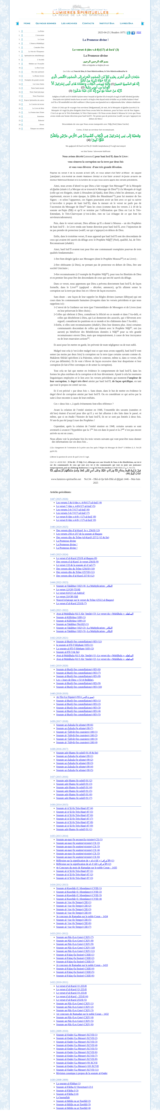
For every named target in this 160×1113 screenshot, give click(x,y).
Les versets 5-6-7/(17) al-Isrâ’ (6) (73, 509)
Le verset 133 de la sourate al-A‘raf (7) (75, 565)
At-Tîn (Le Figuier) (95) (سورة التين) (75, 697)
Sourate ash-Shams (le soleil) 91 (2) (74, 780)
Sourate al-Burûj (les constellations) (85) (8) (78, 676)
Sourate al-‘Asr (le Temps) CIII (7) (73, 927)
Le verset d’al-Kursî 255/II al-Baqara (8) (76, 558)
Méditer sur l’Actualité (36, 64)
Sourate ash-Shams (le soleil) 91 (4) (74, 787)
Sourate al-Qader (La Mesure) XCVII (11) (77, 1069)
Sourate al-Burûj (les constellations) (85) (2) (78, 704)
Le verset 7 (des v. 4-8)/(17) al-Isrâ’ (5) (75, 506)
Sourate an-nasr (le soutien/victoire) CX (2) (78, 843)
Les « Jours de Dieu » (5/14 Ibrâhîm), (75, 680)
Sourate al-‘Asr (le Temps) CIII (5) (73, 920)
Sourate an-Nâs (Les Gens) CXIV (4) (74, 1017)
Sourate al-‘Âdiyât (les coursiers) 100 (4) (76, 742)
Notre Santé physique (37, 92)
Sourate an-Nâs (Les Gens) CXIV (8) (74, 940)
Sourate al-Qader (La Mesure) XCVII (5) (76, 1048)
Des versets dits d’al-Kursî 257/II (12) (75, 575)
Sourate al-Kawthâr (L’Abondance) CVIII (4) (79, 899)
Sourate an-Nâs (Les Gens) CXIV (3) (74, 1010)
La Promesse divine (66, 541)
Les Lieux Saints (38, 84)
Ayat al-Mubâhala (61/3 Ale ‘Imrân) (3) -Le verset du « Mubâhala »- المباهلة (94, 613)
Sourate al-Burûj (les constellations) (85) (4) (78, 711)
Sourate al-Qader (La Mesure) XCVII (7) (76, 1055)
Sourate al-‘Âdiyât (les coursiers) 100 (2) (76, 735)
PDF (139, 32)
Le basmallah (63, 1097)
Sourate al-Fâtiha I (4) (67, 1094)
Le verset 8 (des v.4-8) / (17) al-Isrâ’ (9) (76, 520)
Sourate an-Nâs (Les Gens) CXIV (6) (74, 1024)
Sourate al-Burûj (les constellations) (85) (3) (78, 707)
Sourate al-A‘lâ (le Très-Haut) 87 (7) (74, 818)
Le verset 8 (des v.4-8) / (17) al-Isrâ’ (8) (76, 516)
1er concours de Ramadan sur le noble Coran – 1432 (82, 1014)
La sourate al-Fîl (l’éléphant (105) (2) (75, 648)
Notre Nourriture (38, 96)
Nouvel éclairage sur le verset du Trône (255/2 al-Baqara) (85, 600)
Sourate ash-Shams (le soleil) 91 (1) (74, 829)
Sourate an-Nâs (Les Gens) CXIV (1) (74, 1003)
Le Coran (41, 39)
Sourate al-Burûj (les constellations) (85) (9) (78, 683)
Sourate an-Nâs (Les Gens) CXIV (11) (75, 951)
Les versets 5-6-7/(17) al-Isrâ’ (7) (73, 513)
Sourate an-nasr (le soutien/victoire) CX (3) (78, 846)
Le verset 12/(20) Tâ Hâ (68, 589)
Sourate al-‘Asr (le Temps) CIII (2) (73, 905)
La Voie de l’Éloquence (36, 51)
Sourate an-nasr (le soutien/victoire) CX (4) (78, 850)
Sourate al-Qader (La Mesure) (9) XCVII (76, 1062)
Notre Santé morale (37, 88)
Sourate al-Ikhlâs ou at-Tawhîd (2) (73, 1101)
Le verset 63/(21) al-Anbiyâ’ (70, 593)
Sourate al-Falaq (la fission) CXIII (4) (75, 968)
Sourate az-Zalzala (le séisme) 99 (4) (74, 766)
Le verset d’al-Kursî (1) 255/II (71, 986)
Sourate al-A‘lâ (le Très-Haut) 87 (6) (74, 815)
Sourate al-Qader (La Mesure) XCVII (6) (76, 1052)
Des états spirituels (38, 72)
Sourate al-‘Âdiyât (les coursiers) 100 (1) (76, 732)
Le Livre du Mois (38, 108)
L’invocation (40, 35)
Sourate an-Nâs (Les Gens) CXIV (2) (74, 1007)
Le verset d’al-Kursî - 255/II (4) (72, 996)
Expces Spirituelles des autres (34, 100)
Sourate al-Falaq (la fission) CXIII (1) (75, 954)
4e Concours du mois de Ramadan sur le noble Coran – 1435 (86, 867)
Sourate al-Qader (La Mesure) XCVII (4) (76, 1045)
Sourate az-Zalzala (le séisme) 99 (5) (74, 770)
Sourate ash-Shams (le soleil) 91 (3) (74, 784)
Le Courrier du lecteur (36, 104)
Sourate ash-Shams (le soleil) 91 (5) (74, 791)
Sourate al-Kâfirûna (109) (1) (71, 617)
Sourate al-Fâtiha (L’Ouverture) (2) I (74, 1087)
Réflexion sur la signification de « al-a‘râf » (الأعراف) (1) (85, 860)
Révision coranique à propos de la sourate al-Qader (81, 1073)
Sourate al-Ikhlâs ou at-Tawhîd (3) (73, 1104)
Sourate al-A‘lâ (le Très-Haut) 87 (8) (74, 822)
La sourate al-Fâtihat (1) (68, 1083)
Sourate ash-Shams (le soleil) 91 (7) (74, 798)
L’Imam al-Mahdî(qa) (37, 43)
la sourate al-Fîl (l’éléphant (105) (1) (74, 645)
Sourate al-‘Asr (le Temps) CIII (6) (73, 923)
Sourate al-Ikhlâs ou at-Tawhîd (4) (73, 1108)
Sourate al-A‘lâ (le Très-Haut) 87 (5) (74, 811)
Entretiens (40, 116)
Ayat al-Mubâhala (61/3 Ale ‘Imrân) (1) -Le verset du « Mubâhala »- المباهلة (94, 655)
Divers (42, 124)
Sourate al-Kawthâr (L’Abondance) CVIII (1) (79, 888)
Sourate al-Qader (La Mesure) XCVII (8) (76, 1059)
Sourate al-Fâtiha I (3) (67, 1090)
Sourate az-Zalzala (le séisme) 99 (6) (74, 725)
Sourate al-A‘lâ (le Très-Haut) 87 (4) (74, 808)
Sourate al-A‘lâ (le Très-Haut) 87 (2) (74, 874)
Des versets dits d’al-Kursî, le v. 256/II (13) (78, 530)
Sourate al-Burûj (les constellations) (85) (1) (78, 700)
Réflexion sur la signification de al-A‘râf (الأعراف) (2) (83, 864)
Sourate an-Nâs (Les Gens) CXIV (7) (74, 937)
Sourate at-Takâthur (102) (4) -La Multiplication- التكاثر (84, 586)
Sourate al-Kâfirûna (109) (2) (71, 620)
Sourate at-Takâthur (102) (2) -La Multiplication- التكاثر (84, 627)
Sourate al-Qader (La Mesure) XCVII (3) (76, 1041)
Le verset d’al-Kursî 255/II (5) (71, 1000)
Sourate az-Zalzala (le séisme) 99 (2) (74, 759)
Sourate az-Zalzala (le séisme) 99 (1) (74, 756)
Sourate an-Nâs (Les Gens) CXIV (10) (75, 947)
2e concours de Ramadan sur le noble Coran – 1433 (82, 965)
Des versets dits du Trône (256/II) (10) (75, 568)
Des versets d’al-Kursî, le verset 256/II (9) (77, 561)
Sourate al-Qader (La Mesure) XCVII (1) (76, 1034)
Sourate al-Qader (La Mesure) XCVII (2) (76, 1038)
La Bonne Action (38, 76)
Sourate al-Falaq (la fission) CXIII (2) (75, 958)
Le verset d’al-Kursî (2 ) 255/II (71, 989)
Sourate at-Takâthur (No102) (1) (72, 624)
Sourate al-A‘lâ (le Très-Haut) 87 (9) (74, 825)
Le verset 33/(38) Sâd (67, 596)
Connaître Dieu (39, 47)
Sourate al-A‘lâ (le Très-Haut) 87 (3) (74, 878)
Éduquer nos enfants (37, 128)
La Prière (41, 31)
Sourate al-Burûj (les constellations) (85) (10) (79, 687)
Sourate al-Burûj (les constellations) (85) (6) (78, 669)
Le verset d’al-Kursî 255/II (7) (71, 603)
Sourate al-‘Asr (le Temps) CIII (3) (73, 909)
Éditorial (41, 120)
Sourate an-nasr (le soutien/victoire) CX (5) (78, 853)
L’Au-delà (40, 60)
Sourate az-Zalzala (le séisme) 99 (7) (74, 728)
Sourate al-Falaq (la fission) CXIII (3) (75, 961)
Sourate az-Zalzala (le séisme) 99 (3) (74, 763)
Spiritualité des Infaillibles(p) (34, 55)
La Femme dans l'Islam (36, 112)
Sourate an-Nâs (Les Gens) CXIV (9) (74, 944)
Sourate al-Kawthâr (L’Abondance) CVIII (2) (79, 892)
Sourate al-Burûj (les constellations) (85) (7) (78, 672)
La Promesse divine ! (67, 544)
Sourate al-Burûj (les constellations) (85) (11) (79, 641)
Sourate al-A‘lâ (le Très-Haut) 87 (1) (74, 871)
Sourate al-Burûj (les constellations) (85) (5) (78, 714)
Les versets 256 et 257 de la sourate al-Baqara (79, 534)
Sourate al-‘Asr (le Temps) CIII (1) (73, 902)
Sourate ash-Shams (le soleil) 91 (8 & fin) (77, 752)
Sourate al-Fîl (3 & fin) (67, 652)
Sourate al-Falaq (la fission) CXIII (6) (75, 975)
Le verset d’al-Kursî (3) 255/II (71, 993)
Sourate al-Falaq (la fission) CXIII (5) (75, 972)
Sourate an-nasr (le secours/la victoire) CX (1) (79, 839)
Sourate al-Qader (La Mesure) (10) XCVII (77, 1066)
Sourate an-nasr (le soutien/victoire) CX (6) (78, 857)
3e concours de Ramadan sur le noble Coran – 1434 (82, 916)
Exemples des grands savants (34, 80)
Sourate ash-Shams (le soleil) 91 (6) (74, 794)
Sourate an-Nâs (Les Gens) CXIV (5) (74, 1021)
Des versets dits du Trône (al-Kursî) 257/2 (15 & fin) (82, 537)
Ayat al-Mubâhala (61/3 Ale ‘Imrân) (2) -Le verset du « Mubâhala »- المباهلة (94, 659)
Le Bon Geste (39, 68)
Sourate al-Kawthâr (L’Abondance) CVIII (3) (79, 895)
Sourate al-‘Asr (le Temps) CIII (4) (73, 912)
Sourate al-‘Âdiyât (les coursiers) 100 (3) (76, 739)
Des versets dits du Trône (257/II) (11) (75, 572)
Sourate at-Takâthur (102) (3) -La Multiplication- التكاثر (84, 631)
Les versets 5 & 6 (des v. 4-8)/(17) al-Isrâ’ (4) (79, 502)
